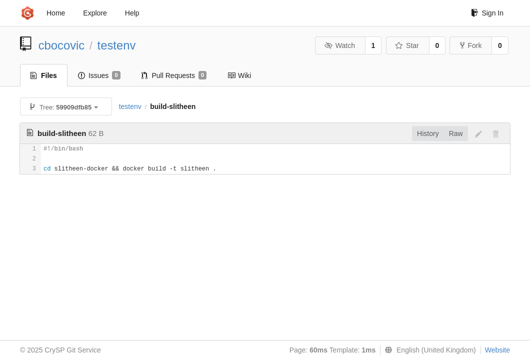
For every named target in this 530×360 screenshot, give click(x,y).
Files (43, 76)
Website (497, 350)
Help (132, 13)
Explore (94, 13)
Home (55, 13)
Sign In (487, 13)
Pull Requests (174, 75)
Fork (471, 46)
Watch (339, 46)
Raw (456, 134)
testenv (117, 45)
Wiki (239, 76)
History (428, 134)
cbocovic (61, 45)
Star (407, 46)
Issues (99, 75)
